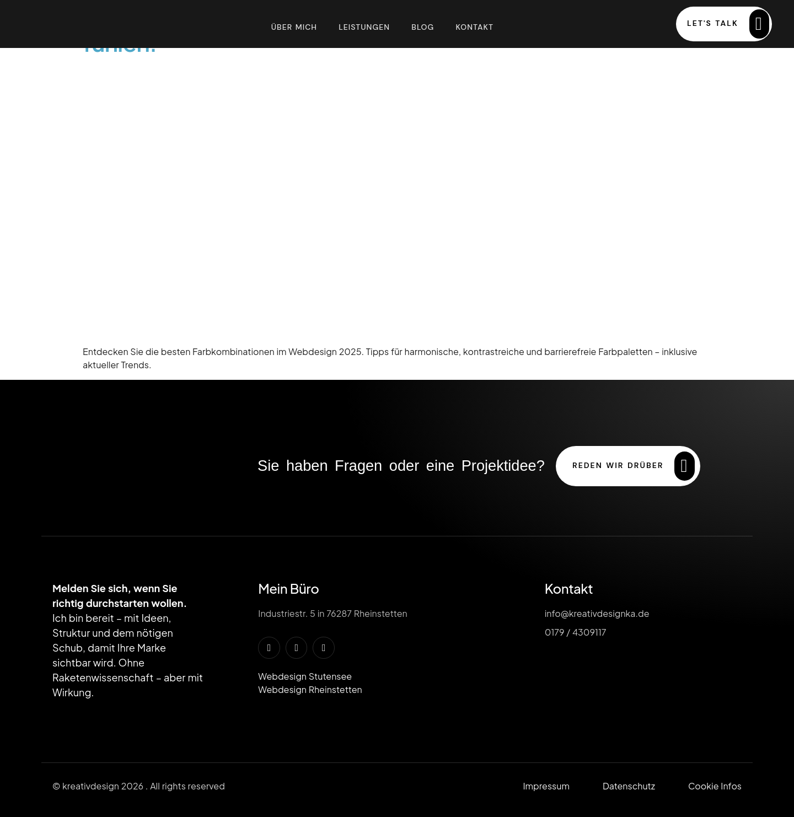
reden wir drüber (633, 466)
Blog (422, 26)
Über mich (293, 26)
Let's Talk (728, 24)
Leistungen (364, 26)
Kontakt (475, 26)
